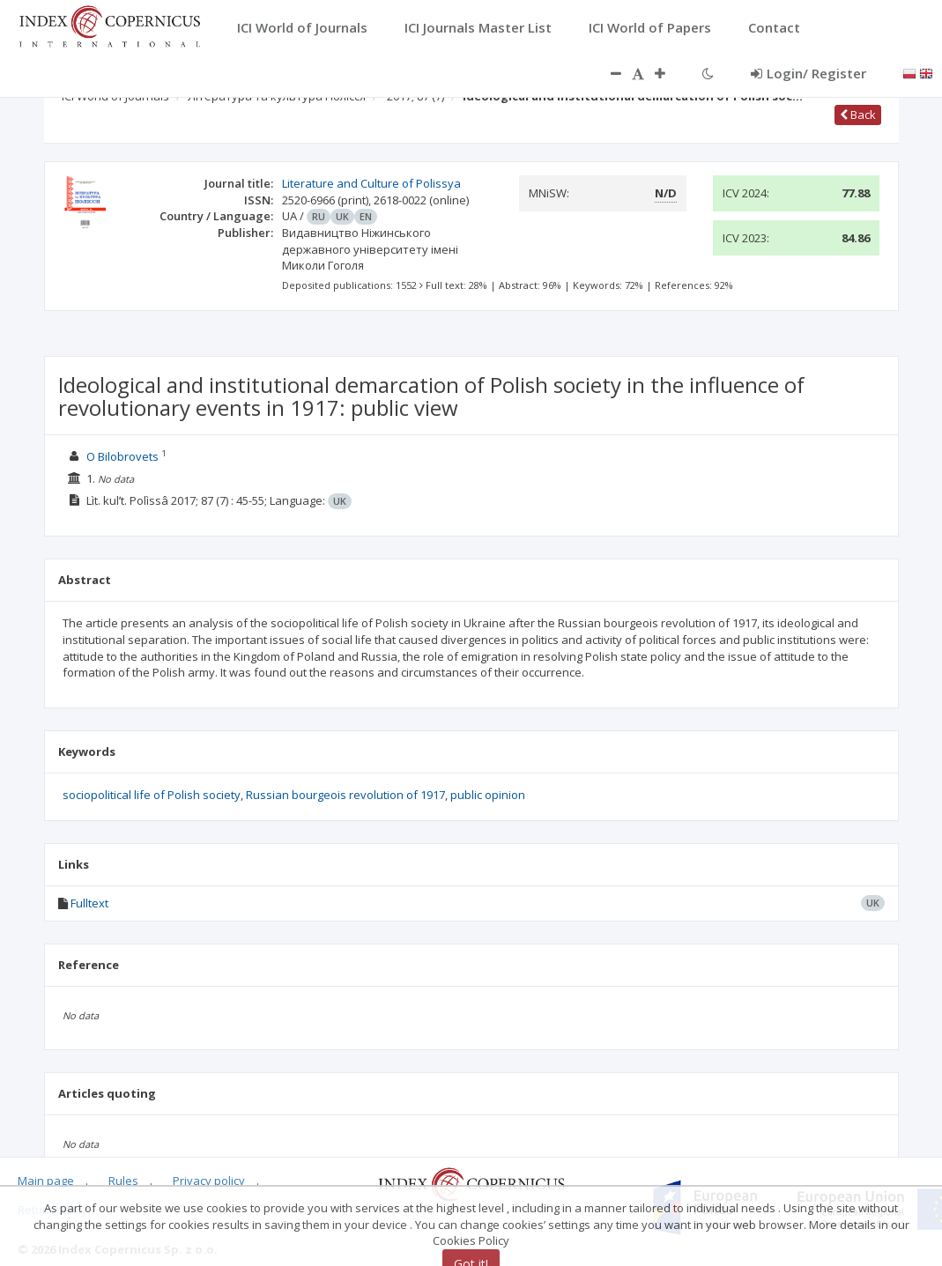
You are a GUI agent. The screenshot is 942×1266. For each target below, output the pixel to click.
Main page (46, 1180)
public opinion (487, 795)
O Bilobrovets (122, 456)
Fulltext (89, 903)
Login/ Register (808, 73)
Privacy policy (209, 1180)
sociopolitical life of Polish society (152, 795)
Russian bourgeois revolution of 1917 (345, 795)
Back (858, 114)
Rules (123, 1180)
